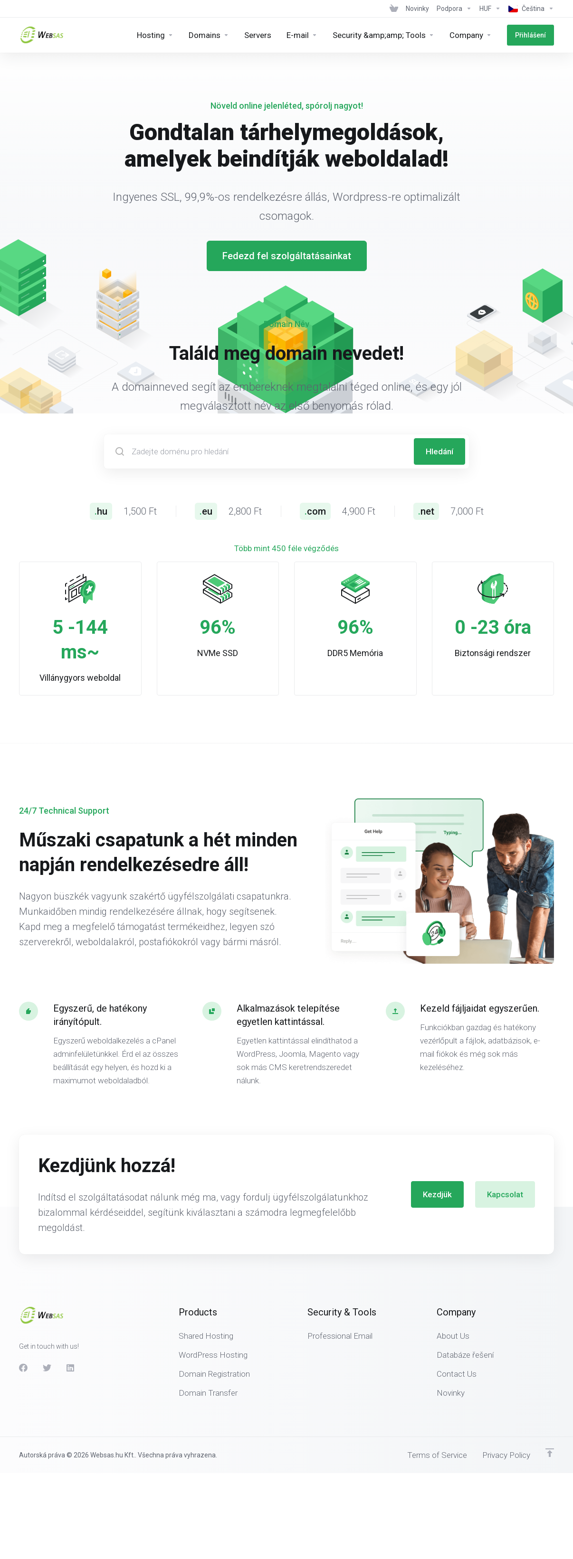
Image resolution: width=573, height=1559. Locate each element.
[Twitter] (47, 1343)
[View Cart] (394, 8)
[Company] (470, 35)
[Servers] (258, 35)
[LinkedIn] (71, 1343)
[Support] (454, 8)
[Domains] (209, 35)
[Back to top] (550, 1428)
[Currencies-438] (490, 8)
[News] (417, 8)
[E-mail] (302, 35)
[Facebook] (23, 1343)
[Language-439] (529, 8)
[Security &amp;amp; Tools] (383, 35)
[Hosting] (155, 35)
